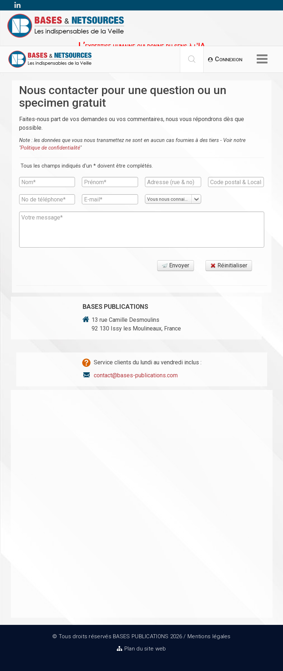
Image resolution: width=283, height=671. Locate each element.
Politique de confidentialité (50, 148)
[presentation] (74, 269)
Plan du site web (145, 648)
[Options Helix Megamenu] (262, 59)
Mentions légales (209, 636)
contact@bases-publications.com (136, 375)
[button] (225, 59)
